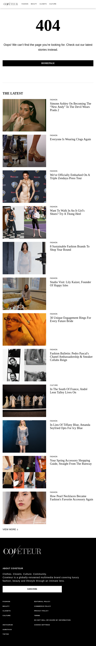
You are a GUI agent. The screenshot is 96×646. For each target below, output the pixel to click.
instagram (8, 625)
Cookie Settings (42, 625)
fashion (25, 4)
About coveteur (13, 568)
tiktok (6, 634)
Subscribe (32, 589)
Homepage (48, 63)
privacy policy (41, 611)
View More (11, 529)
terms (37, 615)
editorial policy (42, 601)
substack (7, 629)
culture (52, 4)
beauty (34, 4)
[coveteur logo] (11, 4)
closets (43, 4)
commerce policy (42, 606)
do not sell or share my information (52, 620)
